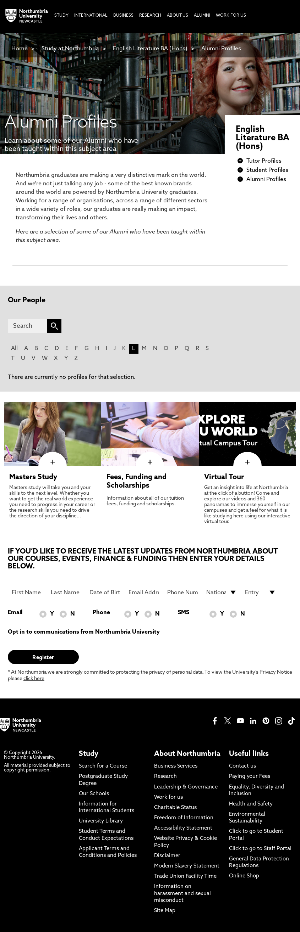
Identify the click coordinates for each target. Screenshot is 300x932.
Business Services (175, 766)
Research (165, 776)
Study (88, 754)
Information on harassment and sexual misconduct (182, 893)
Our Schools (94, 794)
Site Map (164, 911)
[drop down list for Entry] (260, 592)
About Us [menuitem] (177, 15)
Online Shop (244, 876)
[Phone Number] (183, 592)
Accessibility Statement (183, 828)
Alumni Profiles (221, 49)
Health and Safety (251, 804)
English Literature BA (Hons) (150, 49)
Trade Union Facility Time (185, 876)
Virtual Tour (224, 477)
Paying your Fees (249, 776)
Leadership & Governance (186, 787)
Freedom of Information (183, 818)
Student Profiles (267, 170)
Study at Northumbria (70, 49)
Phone (101, 613)
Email (15, 613)
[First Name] (27, 592)
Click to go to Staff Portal (260, 849)
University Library (101, 821)
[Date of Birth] (105, 592)
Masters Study (33, 477)
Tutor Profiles (264, 161)
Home (19, 49)
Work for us (168, 797)
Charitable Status (175, 807)
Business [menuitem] (123, 15)
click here (33, 678)
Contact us (242, 766)
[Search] (27, 326)
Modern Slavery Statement (186, 866)
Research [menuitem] (150, 15)
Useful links (249, 754)
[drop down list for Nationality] (222, 592)
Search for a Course (103, 766)
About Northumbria (187, 754)
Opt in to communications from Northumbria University (84, 632)
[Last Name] (66, 592)
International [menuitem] (91, 15)
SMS (183, 613)
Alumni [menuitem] (202, 15)
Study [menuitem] (61, 15)
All (14, 349)
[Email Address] (144, 592)
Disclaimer (167, 856)
